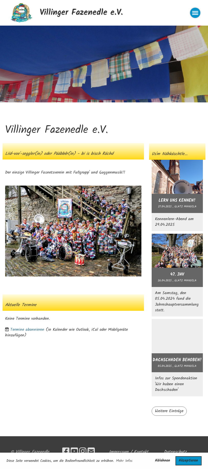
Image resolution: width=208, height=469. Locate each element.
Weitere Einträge (169, 411)
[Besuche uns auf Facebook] (65, 452)
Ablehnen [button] (162, 461)
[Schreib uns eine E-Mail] (91, 452)
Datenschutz (175, 452)
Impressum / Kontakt (128, 452)
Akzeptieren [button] (188, 461)
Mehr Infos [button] (124, 461)
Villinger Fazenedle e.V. (81, 13)
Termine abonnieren (27, 329)
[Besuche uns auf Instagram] (82, 452)
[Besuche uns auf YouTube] (74, 452)
